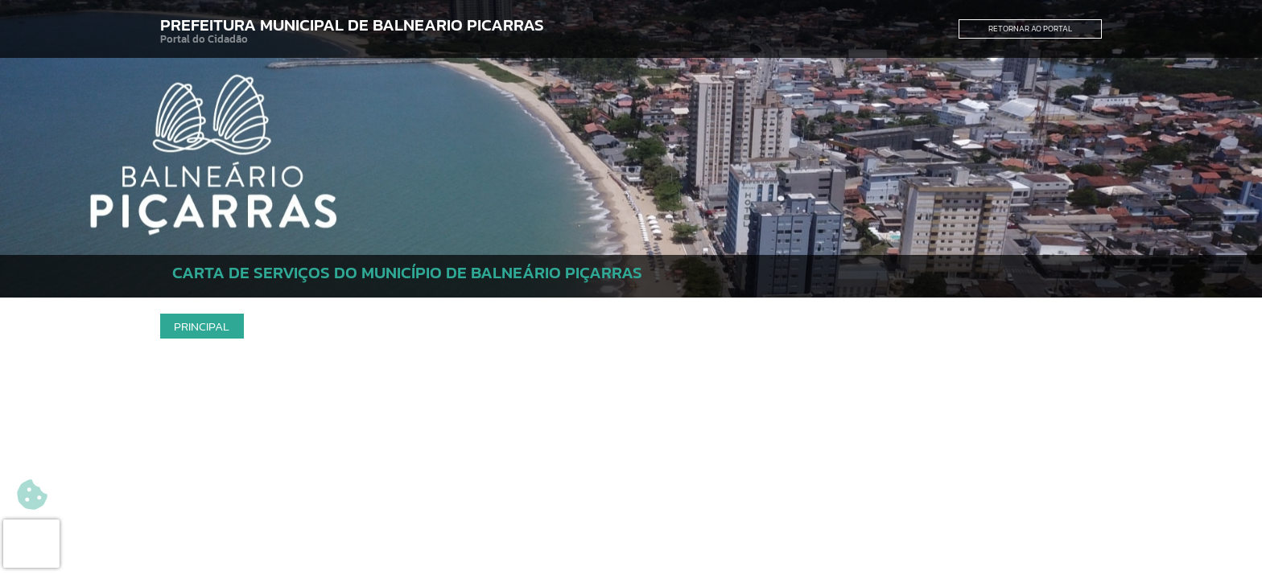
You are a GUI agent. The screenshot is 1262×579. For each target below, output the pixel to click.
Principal (201, 326)
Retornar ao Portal (1030, 29)
